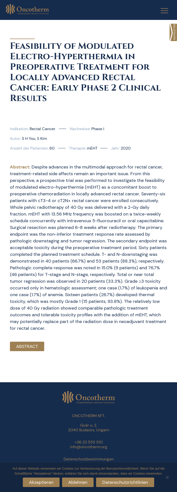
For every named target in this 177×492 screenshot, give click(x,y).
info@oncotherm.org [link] (88, 446)
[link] (173, 32)
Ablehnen (77, 482)
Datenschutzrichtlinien (125, 482)
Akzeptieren (41, 482)
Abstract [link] (27, 346)
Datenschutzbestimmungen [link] (89, 459)
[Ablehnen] (167, 477)
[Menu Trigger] (161, 10)
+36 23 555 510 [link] (88, 442)
